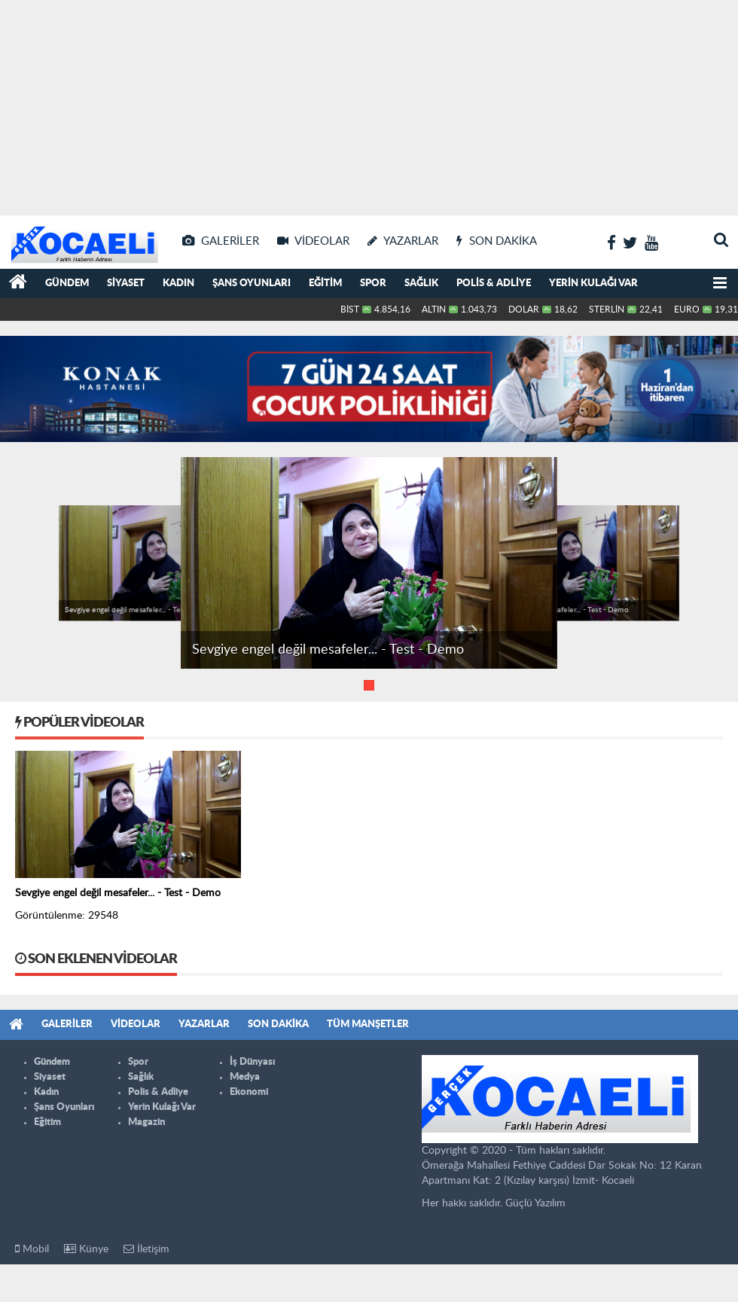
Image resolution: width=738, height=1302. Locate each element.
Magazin (146, 1122)
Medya (245, 1077)
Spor (373, 283)
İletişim (146, 1249)
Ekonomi (249, 1092)
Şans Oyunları (251, 283)
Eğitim (325, 283)
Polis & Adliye (493, 283)
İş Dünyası (252, 1062)
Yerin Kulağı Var (593, 283)
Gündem (67, 283)
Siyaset (126, 283)
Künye (86, 1249)
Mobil (32, 1249)
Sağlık (421, 283)
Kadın (178, 283)
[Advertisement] (369, 105)
